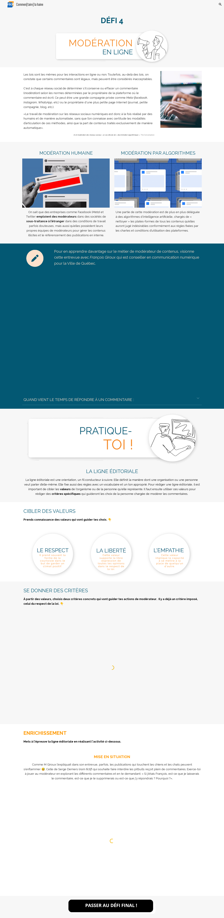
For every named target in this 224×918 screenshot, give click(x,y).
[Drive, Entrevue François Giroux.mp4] (112, 329)
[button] (220, 4)
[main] (112, 20)
